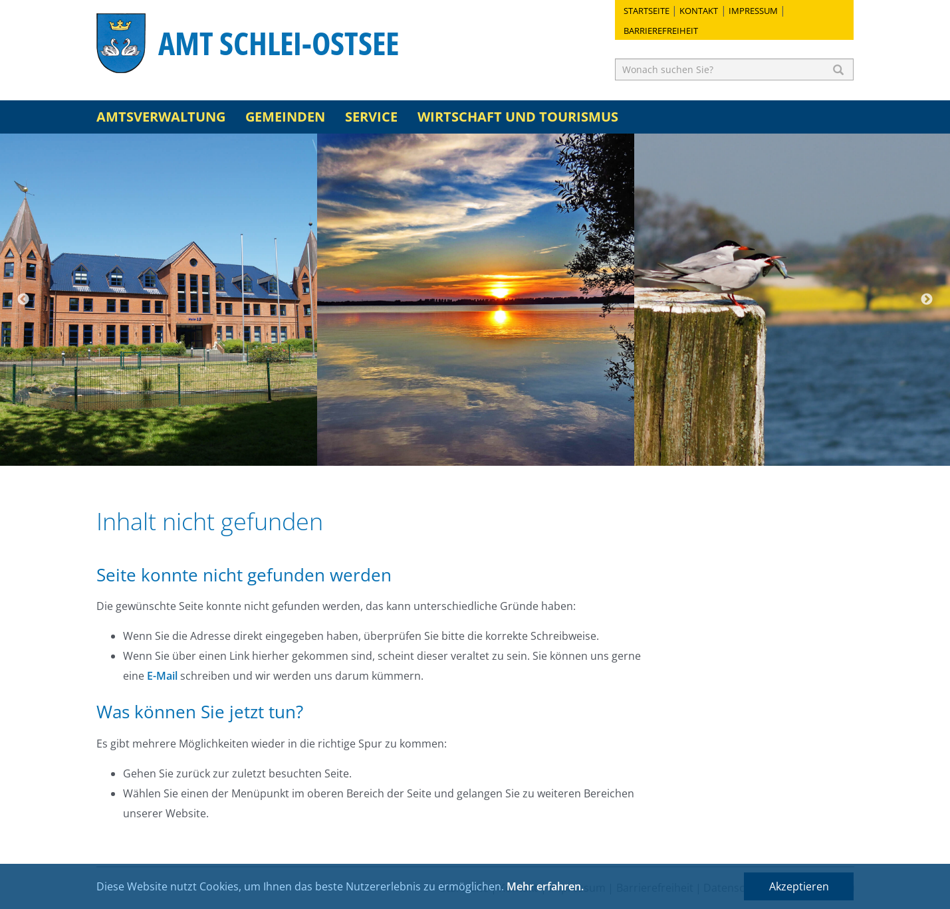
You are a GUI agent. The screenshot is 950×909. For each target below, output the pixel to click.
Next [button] (926, 299)
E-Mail (162, 675)
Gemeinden (285, 117)
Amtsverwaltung (160, 117)
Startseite (646, 11)
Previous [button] (23, 299)
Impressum (753, 11)
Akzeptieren (799, 886)
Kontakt (698, 11)
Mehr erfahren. (545, 886)
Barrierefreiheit (661, 31)
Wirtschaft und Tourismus (517, 117)
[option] (158, 300)
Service (371, 117)
